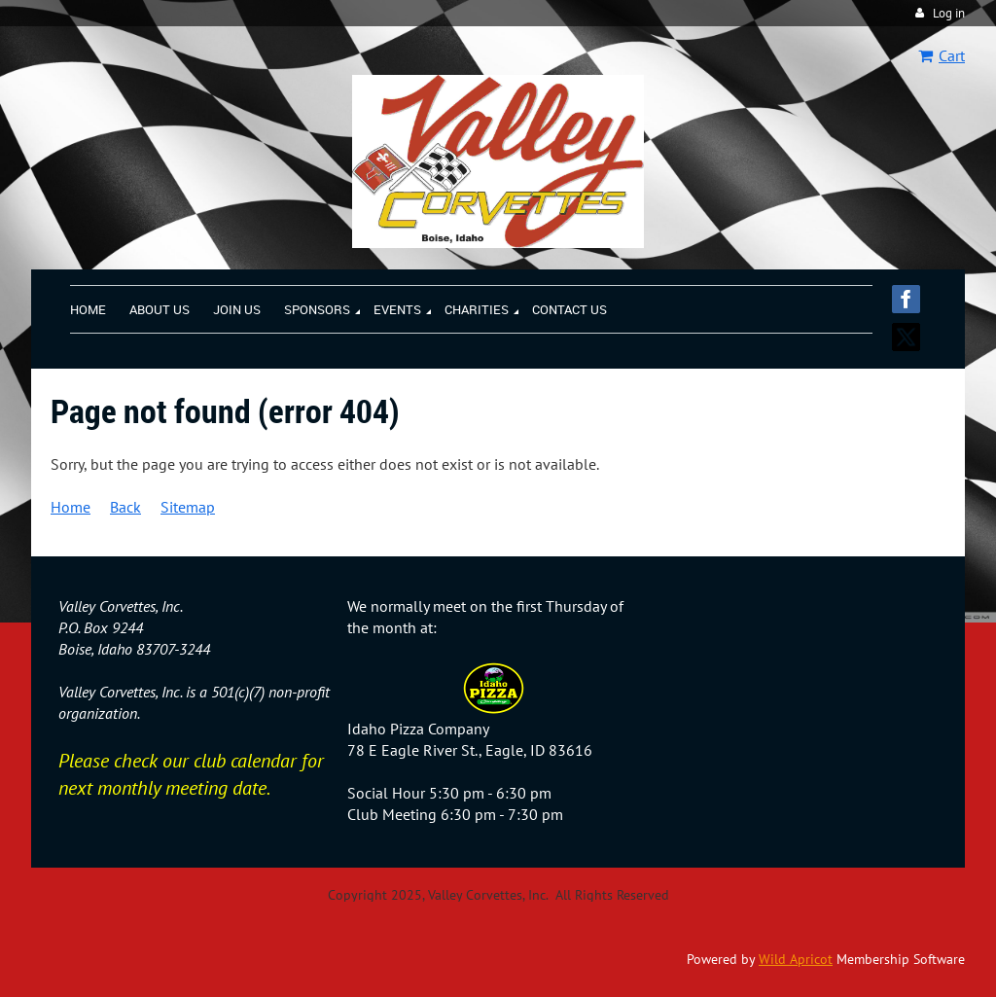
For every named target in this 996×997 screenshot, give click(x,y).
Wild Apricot (796, 959)
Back (125, 506)
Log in (949, 13)
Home (70, 506)
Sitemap (187, 506)
